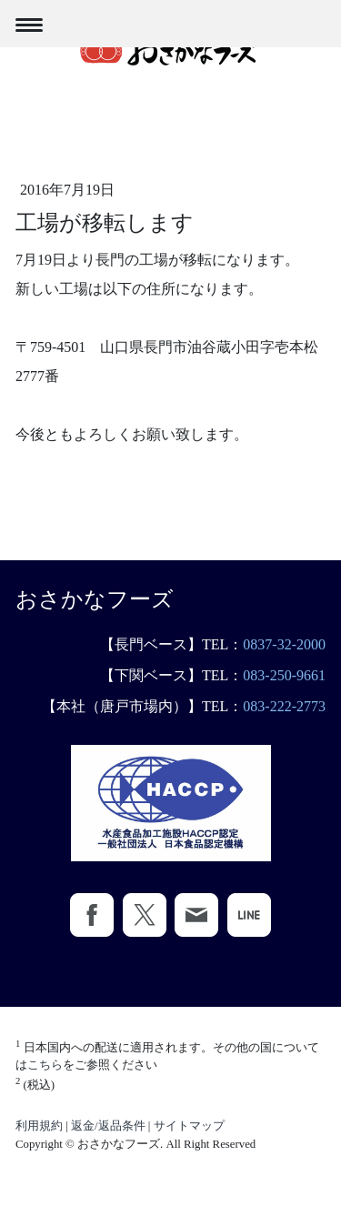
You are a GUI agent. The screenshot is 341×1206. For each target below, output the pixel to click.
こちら (45, 1065)
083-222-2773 (284, 706)
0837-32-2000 (284, 644)
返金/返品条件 (108, 1126)
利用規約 (39, 1126)
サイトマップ (189, 1126)
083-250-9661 (284, 675)
